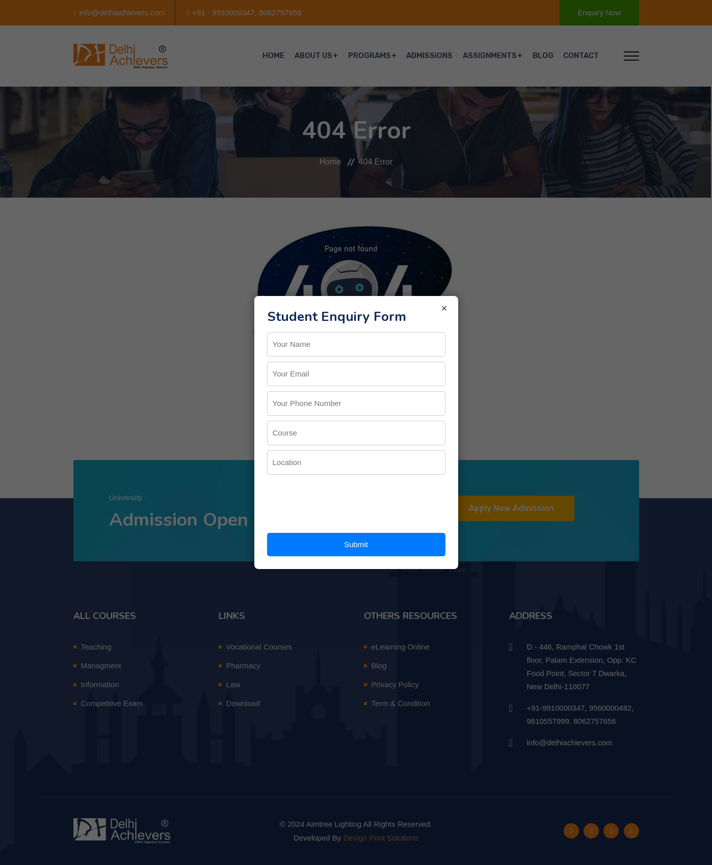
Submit (356, 544)
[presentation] (344, 500)
